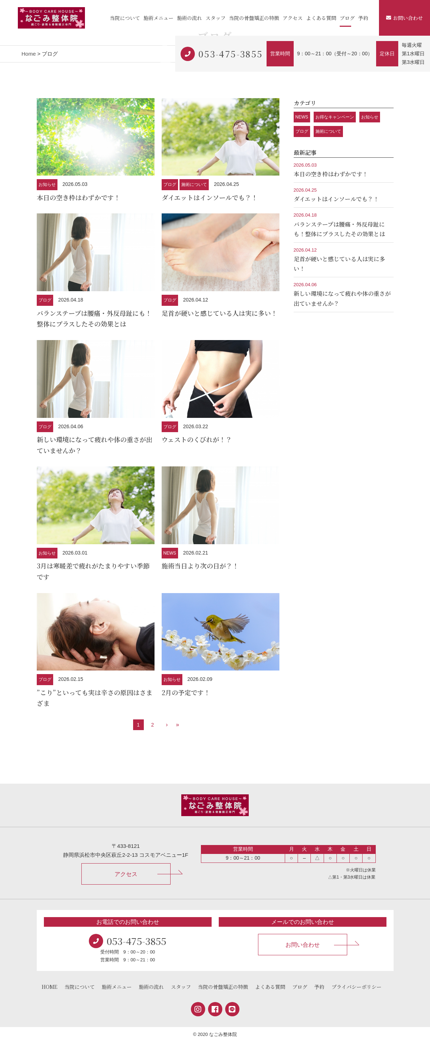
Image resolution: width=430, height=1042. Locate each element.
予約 (363, 17)
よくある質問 (321, 17)
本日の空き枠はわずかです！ (78, 197)
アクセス (293, 17)
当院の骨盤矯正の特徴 (254, 17)
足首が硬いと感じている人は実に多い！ (219, 313)
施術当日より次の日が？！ (200, 565)
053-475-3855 (230, 53)
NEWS (169, 553)
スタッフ (216, 17)
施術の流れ (189, 17)
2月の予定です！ (186, 692)
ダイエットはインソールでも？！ (210, 197)
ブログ (347, 17)
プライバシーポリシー (356, 986)
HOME (49, 986)
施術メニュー (158, 17)
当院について (125, 17)
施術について (194, 184)
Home (28, 54)
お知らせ (47, 184)
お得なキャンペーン (334, 117)
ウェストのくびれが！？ (197, 439)
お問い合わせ (404, 17)
